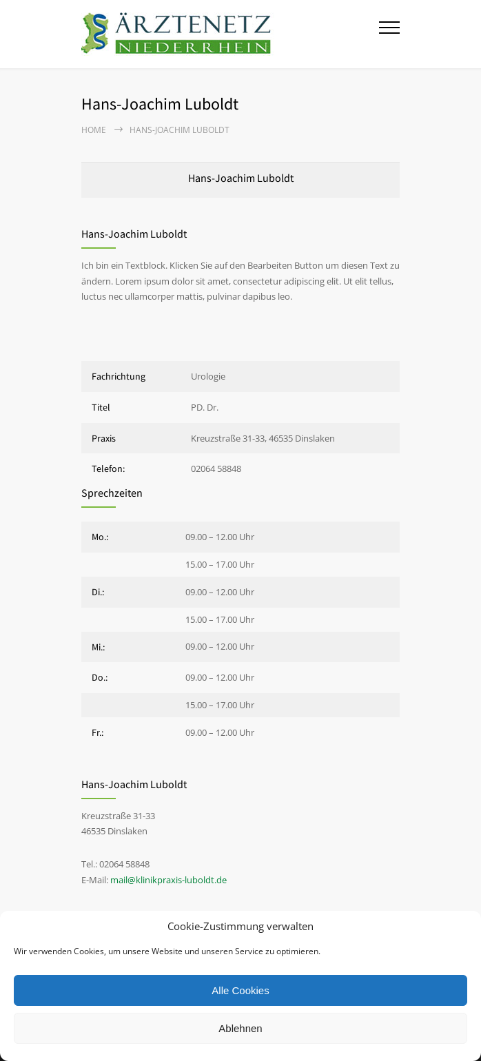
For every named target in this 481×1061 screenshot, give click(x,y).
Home (93, 130)
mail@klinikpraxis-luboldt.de (168, 880)
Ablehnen (240, 1028)
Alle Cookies (240, 990)
